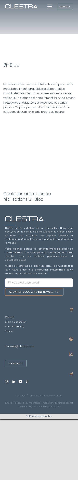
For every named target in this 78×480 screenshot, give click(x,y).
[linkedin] (13, 381)
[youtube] (20, 381)
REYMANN (55, 406)
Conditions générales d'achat (58, 402)
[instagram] (6, 381)
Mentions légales (27, 406)
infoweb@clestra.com (19, 346)
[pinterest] (27, 381)
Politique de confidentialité (27, 402)
